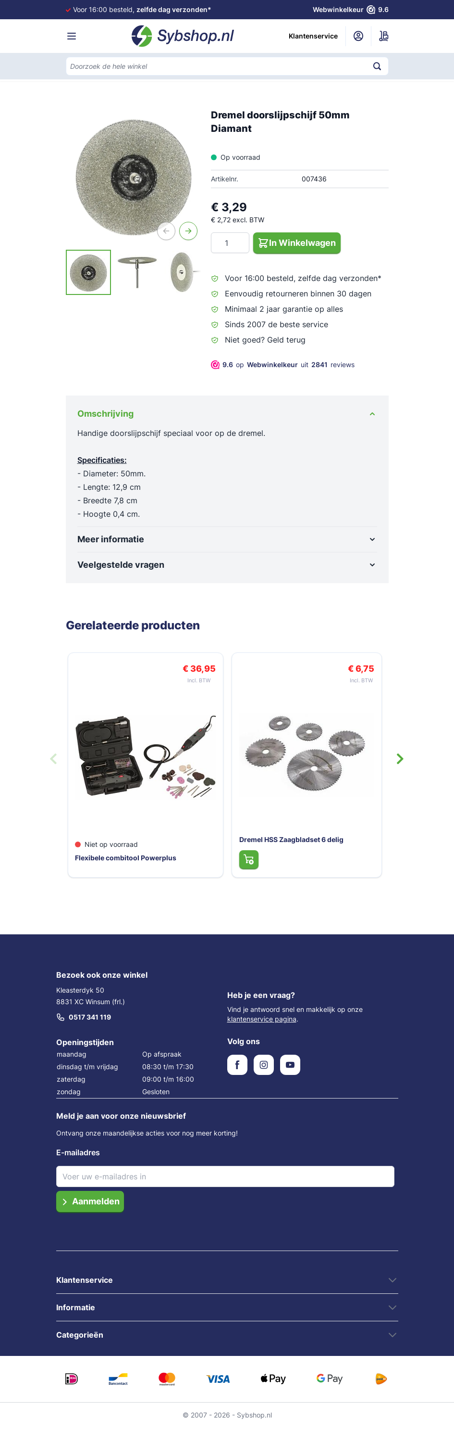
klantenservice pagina (261, 1022)
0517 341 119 (83, 1020)
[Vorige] (166, 231)
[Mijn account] (358, 36)
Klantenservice (313, 36)
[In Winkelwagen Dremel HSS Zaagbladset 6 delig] (246, 862)
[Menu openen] (71, 36)
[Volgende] (188, 231)
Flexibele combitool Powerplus (126, 860)
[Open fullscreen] (133, 176)
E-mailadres (78, 1156)
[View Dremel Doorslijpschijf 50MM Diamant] (88, 272)
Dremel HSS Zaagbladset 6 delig (289, 842)
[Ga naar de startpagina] (183, 36)
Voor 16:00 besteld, (142, 9)
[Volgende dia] (400, 760)
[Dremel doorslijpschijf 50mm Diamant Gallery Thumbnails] (133, 272)
